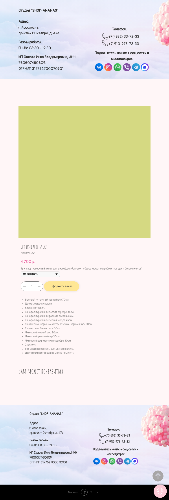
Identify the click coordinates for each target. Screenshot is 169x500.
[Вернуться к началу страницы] (157, 475)
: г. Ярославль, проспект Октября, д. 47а (38, 27)
